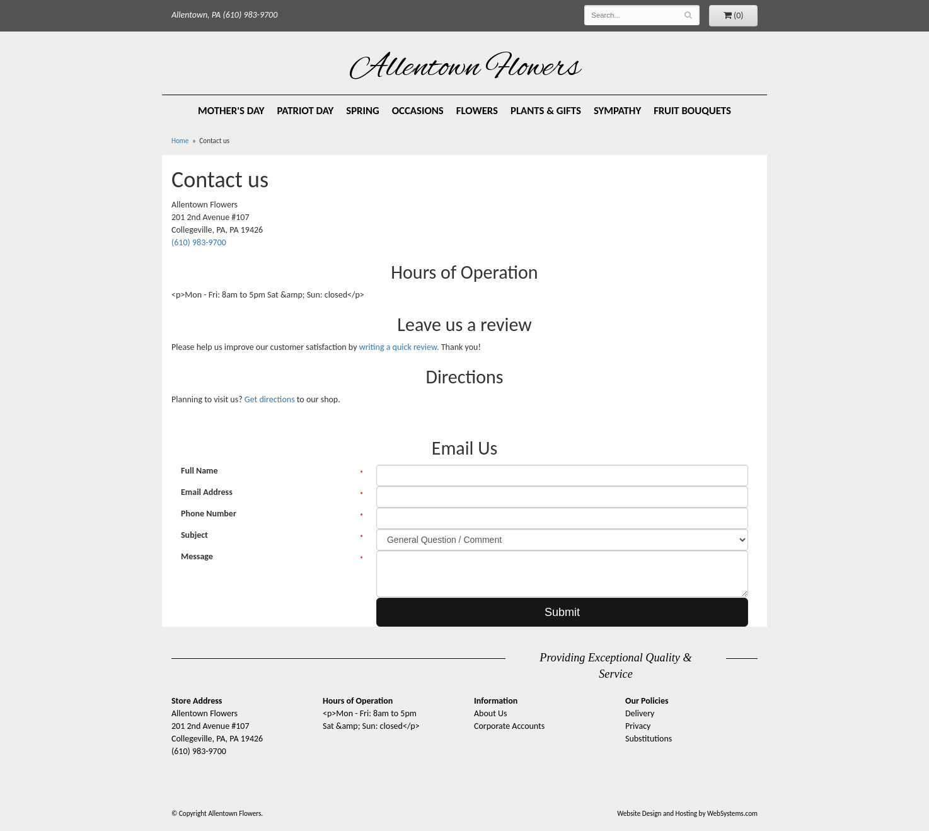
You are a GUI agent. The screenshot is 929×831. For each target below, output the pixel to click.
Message (197, 556)
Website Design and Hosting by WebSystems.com (687, 813)
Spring (362, 110)
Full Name (199, 470)
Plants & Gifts (546, 110)
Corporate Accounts (509, 726)
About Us (490, 713)
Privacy (637, 726)
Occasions (418, 110)
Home (179, 140)
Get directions (270, 399)
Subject (194, 535)
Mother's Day (231, 110)
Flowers (477, 110)
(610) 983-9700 (198, 242)
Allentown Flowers (465, 68)
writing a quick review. (399, 347)
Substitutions (648, 738)
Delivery (639, 713)
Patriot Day (305, 110)
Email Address (207, 492)
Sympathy (617, 110)
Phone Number (208, 513)
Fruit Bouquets (692, 110)
